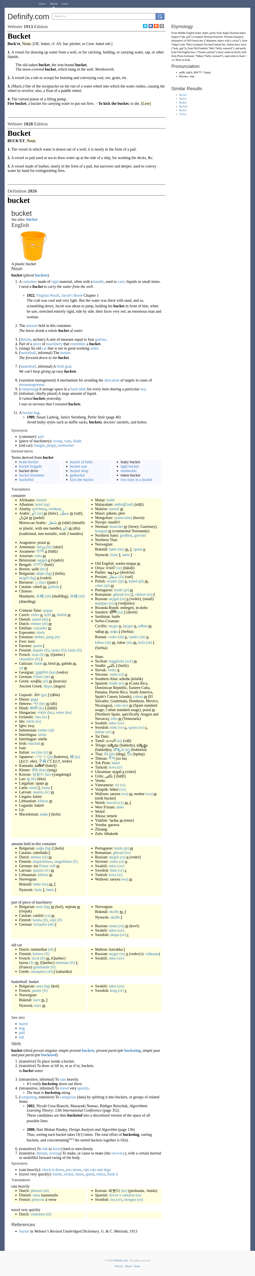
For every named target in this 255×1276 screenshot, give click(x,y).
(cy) (121, 802)
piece (37, 344)
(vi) (122, 785)
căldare (140, 594)
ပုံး (36, 582)
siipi (53, 920)
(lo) (33, 779)
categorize (68, 1097)
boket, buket (201, 33)
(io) (38, 721)
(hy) (49, 547)
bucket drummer (31, 475)
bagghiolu (116, 661)
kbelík (62, 615)
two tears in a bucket (136, 479)
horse (57, 1149)
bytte (114, 555)
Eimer (38, 677)
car (44, 348)
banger (39, 445)
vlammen (37, 1214)
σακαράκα (38, 971)
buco (237, 44)
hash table (78, 389)
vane (67, 441)
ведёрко (101, 603)
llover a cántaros (122, 1195)
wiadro (112, 581)
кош (39, 907)
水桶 (40, 596)
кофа (44, 814)
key (143, 389)
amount (32, 325)
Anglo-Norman (230, 33)
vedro (112, 637)
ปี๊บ (129, 754)
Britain (25, 339)
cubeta (138, 696)
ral (21, 668)
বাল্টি (40, 551)
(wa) (124, 794)
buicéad (34, 743)
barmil (114, 509)
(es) (121, 683)
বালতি (38, 564)
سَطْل (64, 513)
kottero (38, 954)
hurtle (57, 1174)
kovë (39, 504)
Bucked (183, 106)
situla (42, 734)
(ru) (123, 599)
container (30, 281)
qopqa (48, 610)
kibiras (43, 801)
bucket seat (78, 466)
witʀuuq (54, 509)
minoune (62, 962)
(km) (42, 770)
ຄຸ (28, 779)
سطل (113, 577)
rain (63, 1079)
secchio (37, 752)
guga (34, 699)
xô (117, 785)
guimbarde (41, 967)
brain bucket (28, 462)
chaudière (26, 659)
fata (38, 717)
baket (116, 763)
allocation (112, 380)
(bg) (48, 573)
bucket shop (79, 471)
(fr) (42, 654)
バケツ (40, 757)
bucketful (26, 479)
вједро (128, 626)
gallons (100, 339)
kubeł (133, 581)
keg (22, 1028)
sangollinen (63, 861)
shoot (79, 1174)
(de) (47, 677)
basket (65, 353)
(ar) (40, 513)
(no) (121, 549)
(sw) (120, 723)
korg (113, 990)
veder (60, 712)
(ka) (52, 672)
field (60, 366)
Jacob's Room (72, 295)
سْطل (52, 523)
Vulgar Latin (178, 44)
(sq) (47, 504)
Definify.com (121, 1260)
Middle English (186, 33)
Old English (183, 52)
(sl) (121, 674)
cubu (38, 556)
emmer (41, 500)
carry (121, 281)
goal (68, 366)
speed (89, 1174)
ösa (112, 1199)
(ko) (48, 774)
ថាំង (35, 770)
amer (120, 807)
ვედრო (41, 672)
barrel (23, 1024)
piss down (73, 1170)
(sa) (120, 612)
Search (53, 3)
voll (52, 866)
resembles (78, 344)
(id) (51, 730)
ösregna (130, 1199)
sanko (55, 650)
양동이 (38, 774)
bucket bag (31, 413)
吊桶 (74, 596)
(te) (127, 749)
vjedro (134, 637)
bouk (242, 56)
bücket (32, 219)
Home (42, 3)
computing (28, 389)
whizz (100, 1174)
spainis (38, 792)
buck (236, 52)
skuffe (114, 912)
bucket (24, 1231)
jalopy (51, 445)
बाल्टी (34, 708)
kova (112, 767)
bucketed (48, 1055)
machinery (54, 344)
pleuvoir (38, 1199)
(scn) (129, 661)
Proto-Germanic (186, 56)
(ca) (47, 915)
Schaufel (40, 924)
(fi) (46, 650)
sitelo (41, 632)
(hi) (41, 708)
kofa (141, 642)
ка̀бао (142, 626)
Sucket (182, 98)
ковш (113, 926)
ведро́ (24, 578)
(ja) (50, 757)
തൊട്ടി (120, 504)
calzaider (40, 628)
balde (38, 663)
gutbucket (77, 475)
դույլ (41, 547)
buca (243, 44)
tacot (35, 958)
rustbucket (66, 445)
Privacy (119, 1266)
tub (21, 1037)
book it (112, 1174)
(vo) (122, 789)
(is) (44, 717)
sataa (36, 1195)
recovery (118, 1153)
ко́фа (40, 573)
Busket (182, 102)
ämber (39, 637)
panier (36, 990)
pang (50, 637)
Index (65, 3)
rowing (54, 1153)
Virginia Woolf (47, 295)
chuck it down (53, 1170)
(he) (42, 703)
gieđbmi (126, 535)
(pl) (121, 581)
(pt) (126, 590)
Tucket (182, 114)
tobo (114, 718)
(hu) (50, 712)
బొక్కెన (118, 749)
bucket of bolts (81, 462)
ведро (113, 626)
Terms (137, 1266)
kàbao (99, 642)
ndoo (112, 723)
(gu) (44, 695)
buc (201, 40)
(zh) (48, 596)
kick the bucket (81, 479)
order (94, 348)
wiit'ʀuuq (39, 509)
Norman (208, 36)
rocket (68, 1174)
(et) (57, 637)
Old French (193, 40)
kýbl (47, 615)
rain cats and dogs (97, 1170)
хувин (119, 518)
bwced (112, 802)
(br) (43, 569)
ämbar (100, 732)
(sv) (121, 727)
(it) (45, 752)
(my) (42, 582)
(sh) (121, 637)
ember (43, 730)
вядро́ (42, 560)
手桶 (42, 761)
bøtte (113, 549)
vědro (35, 615)
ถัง (106, 754)
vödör (41, 712)
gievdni (140, 535)
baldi (111, 500)
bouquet (101, 531)
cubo (118, 705)
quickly (83, 1088)
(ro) (127, 594)
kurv (36, 1000)
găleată (118, 594)
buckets (41, 275)
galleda (53, 587)
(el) (45, 681)
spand (36, 619)
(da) (45, 619)
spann (37, 646)
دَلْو (34, 513)
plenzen (36, 1191)
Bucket (183, 94)
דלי (35, 703)
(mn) (128, 518)
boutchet (116, 526)
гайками (152, 954)
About (128, 1266)
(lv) (47, 792)
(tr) (119, 767)
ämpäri (38, 650)
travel (64, 1088)
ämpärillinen (42, 861)
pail (41, 436)
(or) (119, 568)
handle (99, 281)
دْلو (65, 528)
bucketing (132, 1050)
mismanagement (31, 384)
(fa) (121, 577)
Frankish (203, 48)
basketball (28, 353)
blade (77, 441)
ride (45, 1149)
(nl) (45, 623)
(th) (112, 754)
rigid (55, 281)
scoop (57, 441)
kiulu (72, 650)
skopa (114, 935)
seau (35, 654)
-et (172, 59)
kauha (37, 920)
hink (113, 727)
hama (46, 787)
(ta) (119, 741)
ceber (99, 585)
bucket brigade (30, 466)
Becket (182, 110)
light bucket (129, 466)
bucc (193, 52)
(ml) (130, 504)
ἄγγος (48, 686)
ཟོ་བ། (112, 758)
